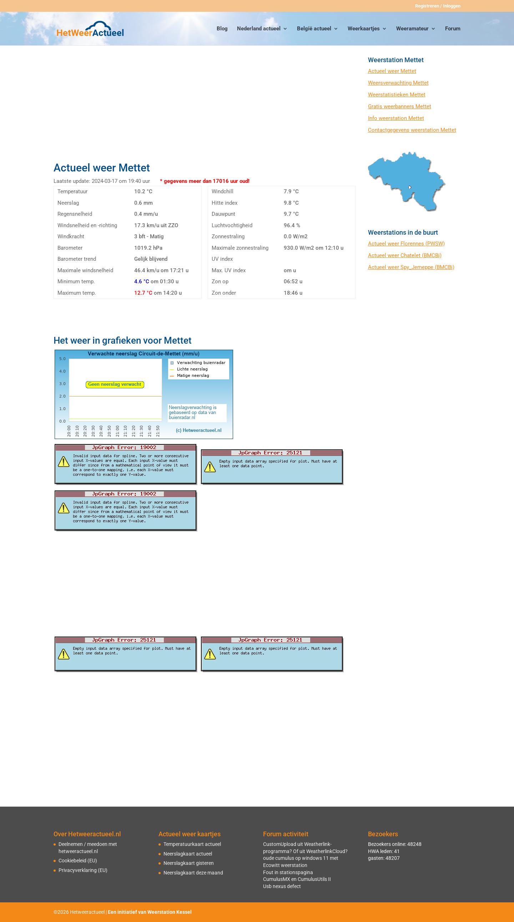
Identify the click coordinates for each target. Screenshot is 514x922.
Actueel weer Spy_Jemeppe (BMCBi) (411, 267)
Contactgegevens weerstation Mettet (412, 130)
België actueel (314, 29)
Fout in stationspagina (288, 872)
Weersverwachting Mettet (398, 83)
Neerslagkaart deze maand (193, 873)
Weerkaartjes (364, 29)
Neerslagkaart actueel (187, 854)
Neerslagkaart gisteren (188, 863)
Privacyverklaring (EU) (83, 870)
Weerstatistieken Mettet (396, 94)
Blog (222, 29)
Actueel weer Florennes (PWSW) (406, 243)
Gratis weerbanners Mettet (399, 106)
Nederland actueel (259, 29)
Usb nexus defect (282, 886)
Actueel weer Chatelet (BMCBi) (405, 255)
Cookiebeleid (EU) (78, 860)
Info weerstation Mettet (396, 118)
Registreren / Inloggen (437, 6)
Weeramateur (412, 29)
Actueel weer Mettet (392, 71)
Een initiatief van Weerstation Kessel (150, 912)
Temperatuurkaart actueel (192, 844)
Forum (452, 29)
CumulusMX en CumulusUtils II (297, 879)
